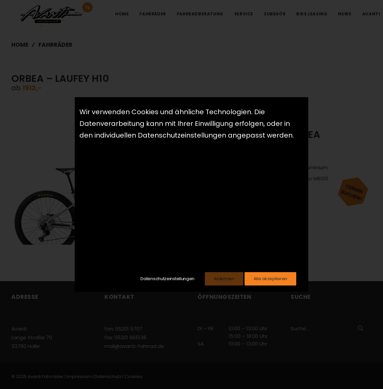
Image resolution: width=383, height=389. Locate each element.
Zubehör (275, 14)
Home (122, 14)
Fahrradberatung (200, 14)
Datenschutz (107, 376)
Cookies (133, 376)
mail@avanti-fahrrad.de (134, 346)
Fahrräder (152, 14)
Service (243, 14)
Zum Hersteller (253, 209)
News (344, 14)
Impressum (79, 376)
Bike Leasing (311, 14)
